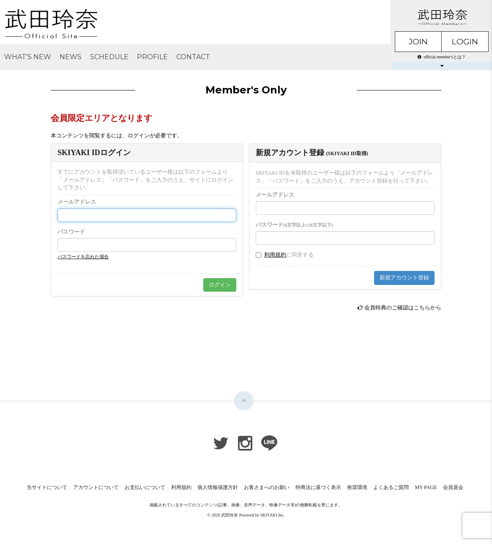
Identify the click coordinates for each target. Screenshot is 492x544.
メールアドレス (76, 202)
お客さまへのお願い (267, 487)
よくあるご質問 (391, 487)
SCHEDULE (109, 57)
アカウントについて (96, 487)
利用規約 (275, 254)
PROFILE (152, 57)
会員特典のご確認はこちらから (402, 307)
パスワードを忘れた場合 (83, 256)
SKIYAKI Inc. (272, 515)
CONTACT (193, 57)
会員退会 (453, 487)
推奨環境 (357, 487)
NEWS (71, 57)
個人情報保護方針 (217, 487)
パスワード (71, 232)
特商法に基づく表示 (318, 487)
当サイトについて (47, 487)
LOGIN (465, 41)
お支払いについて (145, 487)
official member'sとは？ (442, 57)
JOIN (418, 41)
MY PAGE (426, 487)
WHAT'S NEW (27, 57)
